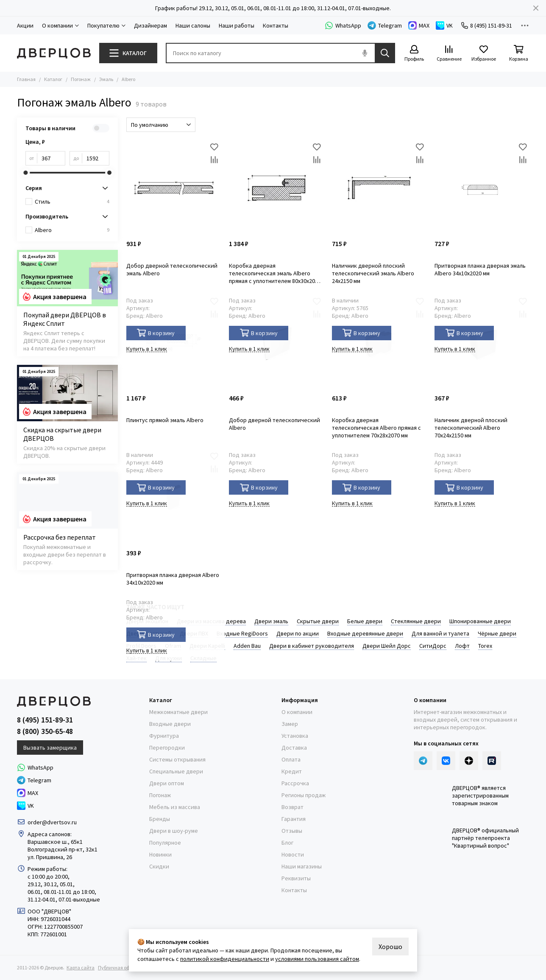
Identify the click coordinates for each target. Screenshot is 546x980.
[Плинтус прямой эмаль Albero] (173, 342)
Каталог (53, 79)
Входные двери (170, 724)
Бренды (159, 819)
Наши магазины (301, 866)
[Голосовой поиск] (364, 53)
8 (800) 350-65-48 (45, 731)
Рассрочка (295, 783)
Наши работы (236, 25)
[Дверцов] (54, 53)
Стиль (72, 201)
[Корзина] (518, 53)
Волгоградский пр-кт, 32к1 (63, 849)
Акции (25, 25)
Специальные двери (176, 771)
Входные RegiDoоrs (242, 633)
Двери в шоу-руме (173, 830)
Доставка (294, 747)
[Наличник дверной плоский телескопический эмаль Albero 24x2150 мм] (379, 187)
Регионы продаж (303, 795)
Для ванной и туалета (440, 633)
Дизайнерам (150, 25)
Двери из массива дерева (211, 621)
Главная (26, 79)
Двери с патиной (148, 633)
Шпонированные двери (480, 621)
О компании (296, 712)
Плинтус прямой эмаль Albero (164, 420)
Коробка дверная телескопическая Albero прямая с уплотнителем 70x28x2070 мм (376, 427)
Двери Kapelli (207, 646)
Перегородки (167, 747)
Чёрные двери (497, 633)
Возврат (292, 807)
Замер (289, 724)
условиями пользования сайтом (317, 959)
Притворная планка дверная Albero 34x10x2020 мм (172, 578)
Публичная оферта (119, 967)
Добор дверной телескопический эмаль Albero (171, 269)
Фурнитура (164, 735)
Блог (287, 842)
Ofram (173, 646)
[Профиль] (414, 53)
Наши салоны (193, 25)
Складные (203, 658)
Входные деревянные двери (365, 633)
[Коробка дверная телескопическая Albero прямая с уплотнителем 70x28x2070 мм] (379, 342)
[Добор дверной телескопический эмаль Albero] (173, 187)
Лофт (462, 646)
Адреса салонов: (50, 834)
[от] (51, 158)
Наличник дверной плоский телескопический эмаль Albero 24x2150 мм (373, 273)
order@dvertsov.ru (52, 822)
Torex (485, 646)
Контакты (275, 25)
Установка (294, 735)
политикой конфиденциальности (224, 959)
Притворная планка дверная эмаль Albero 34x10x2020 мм (480, 269)
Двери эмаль (271, 621)
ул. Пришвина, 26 (50, 857)
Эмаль (106, 79)
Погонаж (81, 79)
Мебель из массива (174, 807)
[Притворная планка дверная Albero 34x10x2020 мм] (173, 497)
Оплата (291, 759)
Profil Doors (141, 646)
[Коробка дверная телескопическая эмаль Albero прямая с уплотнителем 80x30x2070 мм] (276, 187)
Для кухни (168, 658)
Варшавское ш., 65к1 (55, 842)
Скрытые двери (318, 621)
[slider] (25, 172)
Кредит (291, 771)
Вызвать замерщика (50, 747)
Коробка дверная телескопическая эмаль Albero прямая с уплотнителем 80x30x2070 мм (275, 273)
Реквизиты (296, 878)
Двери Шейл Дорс (386, 646)
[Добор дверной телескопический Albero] (276, 342)
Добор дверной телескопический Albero (274, 423)
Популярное (165, 842)
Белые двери (364, 621)
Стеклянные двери (416, 621)
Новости (292, 854)
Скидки (159, 866)
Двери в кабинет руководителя (311, 646)
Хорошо (390, 946)
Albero (72, 230)
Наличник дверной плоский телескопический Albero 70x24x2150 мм (471, 427)
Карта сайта (81, 967)
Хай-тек (136, 658)
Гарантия (293, 819)
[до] (95, 158)
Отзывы (291, 830)
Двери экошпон (147, 621)
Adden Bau (247, 646)
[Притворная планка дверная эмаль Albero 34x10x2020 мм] (482, 187)
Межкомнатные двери (178, 712)
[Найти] (385, 53)
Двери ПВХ (194, 633)
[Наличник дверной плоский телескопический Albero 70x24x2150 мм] (482, 342)
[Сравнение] (449, 53)
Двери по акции (297, 633)
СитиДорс (432, 646)
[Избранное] (484, 53)
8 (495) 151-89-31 (486, 25)
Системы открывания (177, 759)
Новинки (160, 854)
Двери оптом (166, 783)
